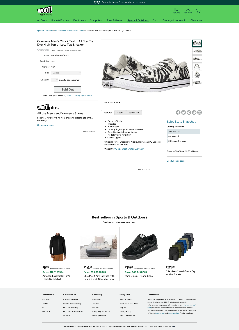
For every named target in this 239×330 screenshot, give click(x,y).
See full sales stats (176, 161)
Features (108, 112)
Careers (45, 303)
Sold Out (68, 89)
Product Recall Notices (73, 311)
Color (46, 55)
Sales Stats (134, 112)
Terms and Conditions (129, 303)
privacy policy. (173, 313)
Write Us (67, 315)
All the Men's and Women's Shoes (69, 31)
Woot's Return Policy (72, 303)
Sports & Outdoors (45, 31)
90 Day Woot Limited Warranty (129, 149)
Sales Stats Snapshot (181, 121)
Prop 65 (123, 307)
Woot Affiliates (126, 300)
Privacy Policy (125, 311)
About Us (46, 300)
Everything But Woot (101, 311)
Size (47, 73)
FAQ (43, 307)
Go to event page (45, 125)
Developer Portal (99, 315)
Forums (176, 11)
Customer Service (70, 300)
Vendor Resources (127, 315)
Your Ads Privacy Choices (160, 326)
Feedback (46, 311)
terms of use (159, 313)
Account (188, 11)
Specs (120, 112)
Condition (44, 61)
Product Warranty (70, 307)
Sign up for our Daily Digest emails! (78, 95)
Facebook (96, 300)
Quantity (45, 80)
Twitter (95, 303)
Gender (45, 67)
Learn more (140, 2)
